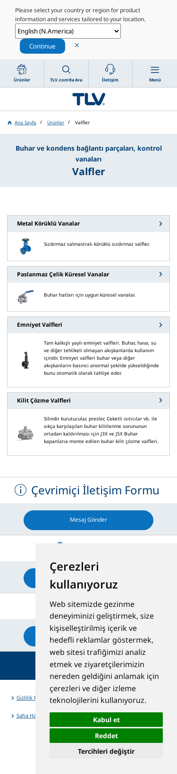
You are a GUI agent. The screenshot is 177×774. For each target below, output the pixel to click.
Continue (42, 46)
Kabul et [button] (106, 719)
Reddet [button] (106, 735)
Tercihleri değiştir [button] (106, 751)
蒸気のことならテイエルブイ (88, 99)
